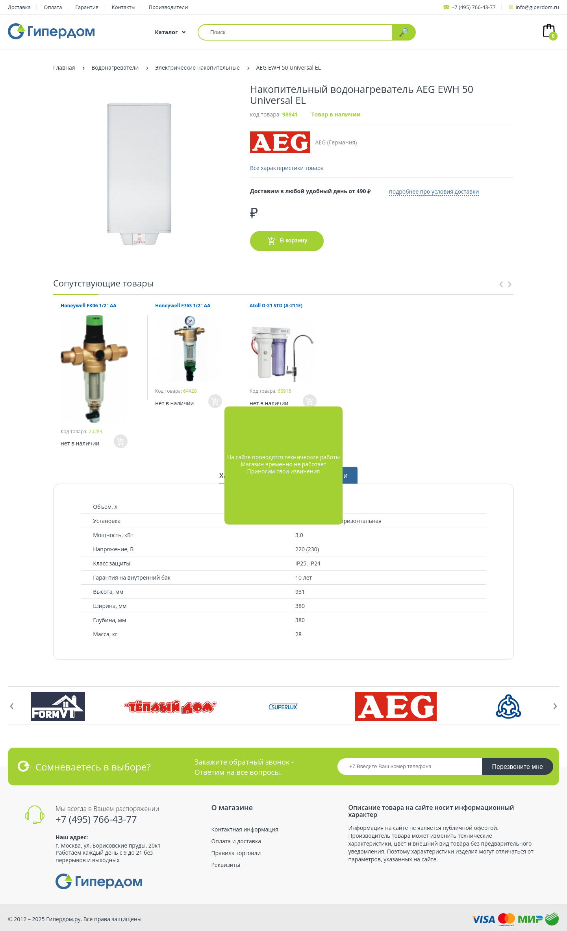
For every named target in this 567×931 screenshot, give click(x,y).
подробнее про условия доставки (437, 190)
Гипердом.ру (63, 919)
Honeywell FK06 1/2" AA (89, 305)
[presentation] (501, 282)
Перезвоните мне (517, 766)
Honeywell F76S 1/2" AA (182, 305)
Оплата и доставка (236, 841)
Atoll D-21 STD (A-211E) (276, 305)
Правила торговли (236, 853)
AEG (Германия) (303, 142)
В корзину (287, 240)
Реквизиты (225, 864)
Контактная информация (244, 829)
